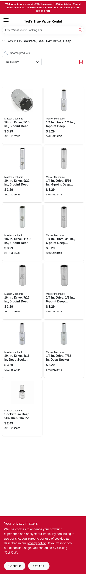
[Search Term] (43, 30)
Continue (14, 566)
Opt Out (38, 566)
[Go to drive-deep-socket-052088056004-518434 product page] (22, 349)
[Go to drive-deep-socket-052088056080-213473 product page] (64, 174)
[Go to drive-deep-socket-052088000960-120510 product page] (22, 115)
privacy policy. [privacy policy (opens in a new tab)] (36, 543)
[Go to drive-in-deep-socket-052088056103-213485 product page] (22, 232)
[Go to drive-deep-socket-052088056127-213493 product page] (64, 232)
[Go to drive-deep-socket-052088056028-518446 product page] (64, 349)
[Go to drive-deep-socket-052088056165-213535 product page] (64, 290)
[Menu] (6, 20)
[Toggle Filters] (81, 62)
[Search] (80, 30)
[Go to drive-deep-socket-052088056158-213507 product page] (22, 290)
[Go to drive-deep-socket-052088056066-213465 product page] (22, 174)
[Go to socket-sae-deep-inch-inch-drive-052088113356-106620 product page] (22, 407)
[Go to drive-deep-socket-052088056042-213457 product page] (64, 115)
